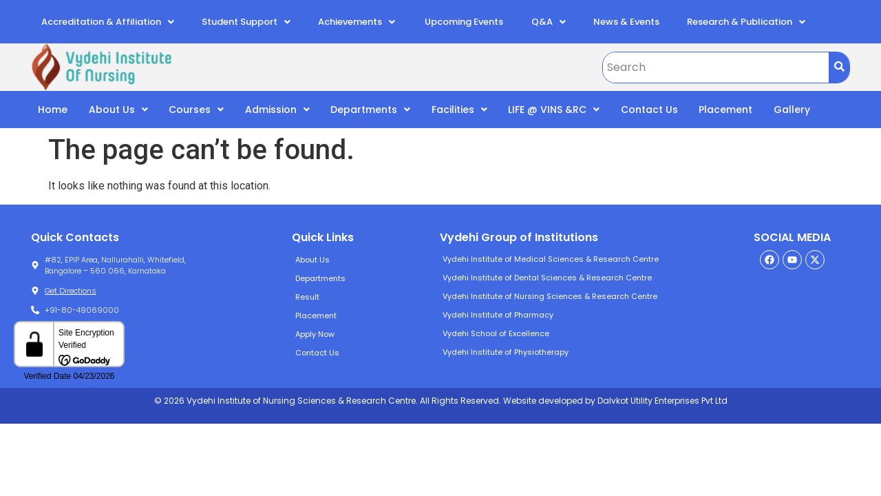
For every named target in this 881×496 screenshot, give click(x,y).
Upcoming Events (463, 21)
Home (52, 109)
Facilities (459, 109)
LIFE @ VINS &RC (553, 109)
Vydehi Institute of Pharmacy (498, 314)
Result (307, 296)
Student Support (246, 21)
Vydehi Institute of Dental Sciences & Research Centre (547, 277)
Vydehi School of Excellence (496, 333)
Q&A (548, 21)
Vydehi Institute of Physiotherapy (506, 352)
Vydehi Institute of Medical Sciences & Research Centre (551, 259)
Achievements (356, 21)
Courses (196, 109)
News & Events (626, 21)
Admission (277, 109)
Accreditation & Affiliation (107, 21)
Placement (725, 109)
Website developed (542, 400)
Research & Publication (746, 21)
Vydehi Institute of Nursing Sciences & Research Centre (550, 296)
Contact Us (649, 109)
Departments (370, 109)
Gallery (792, 109)
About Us (118, 109)
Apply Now (315, 334)
